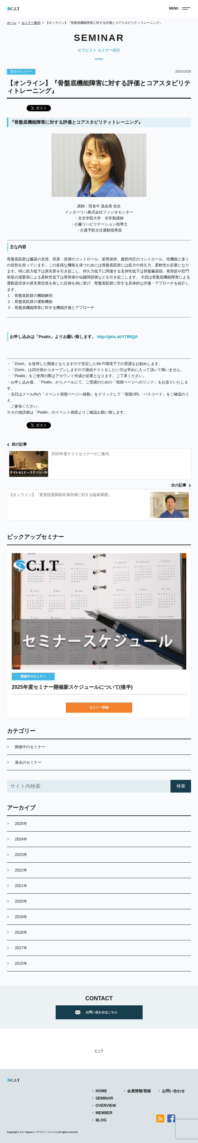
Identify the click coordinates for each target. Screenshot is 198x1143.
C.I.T (99, 1051)
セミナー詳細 (99, 707)
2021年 (21, 886)
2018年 (21, 932)
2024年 (21, 839)
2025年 (21, 823)
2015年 (21, 963)
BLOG (101, 1120)
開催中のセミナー (33, 676)
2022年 (21, 870)
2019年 (21, 917)
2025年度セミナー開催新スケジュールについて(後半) (72, 687)
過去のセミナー (21, 71)
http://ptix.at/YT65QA (117, 336)
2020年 (21, 901)
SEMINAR (104, 1098)
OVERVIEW (106, 1105)
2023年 (21, 854)
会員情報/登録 (139, 1091)
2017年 (21, 948)
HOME (101, 1091)
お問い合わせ (173, 1091)
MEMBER (104, 1113)
